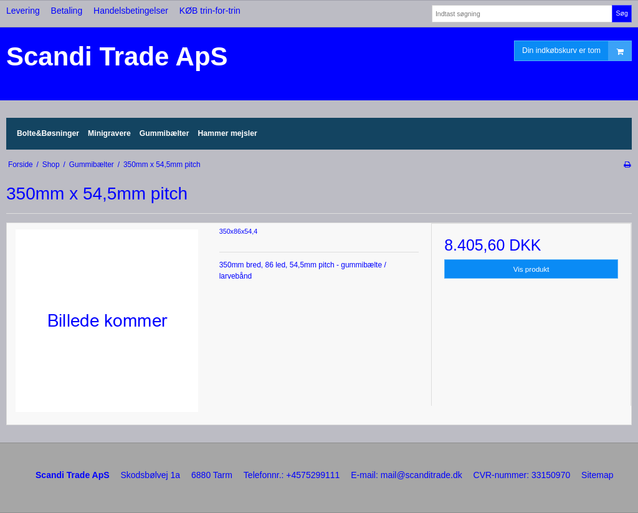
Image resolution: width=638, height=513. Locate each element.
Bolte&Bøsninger (48, 133)
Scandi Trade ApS (117, 56)
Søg (621, 13)
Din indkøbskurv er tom (576, 50)
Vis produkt (531, 269)
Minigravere (109, 133)
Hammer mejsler (227, 133)
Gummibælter (164, 133)
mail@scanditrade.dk (421, 475)
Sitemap (597, 475)
